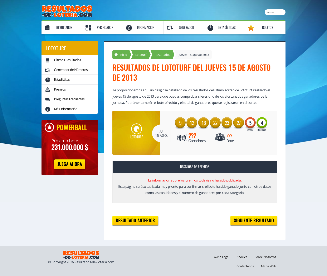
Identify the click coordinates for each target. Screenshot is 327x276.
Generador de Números (71, 69)
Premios (60, 89)
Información (145, 27)
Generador (186, 27)
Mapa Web (268, 266)
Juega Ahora (70, 164)
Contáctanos (245, 266)
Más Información (65, 109)
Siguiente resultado (254, 221)
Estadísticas (227, 27)
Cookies (242, 257)
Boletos (267, 27)
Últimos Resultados (67, 60)
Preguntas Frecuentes (69, 99)
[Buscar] (275, 12)
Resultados (64, 27)
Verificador (105, 27)
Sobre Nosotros (265, 257)
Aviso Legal (221, 257)
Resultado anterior (135, 221)
